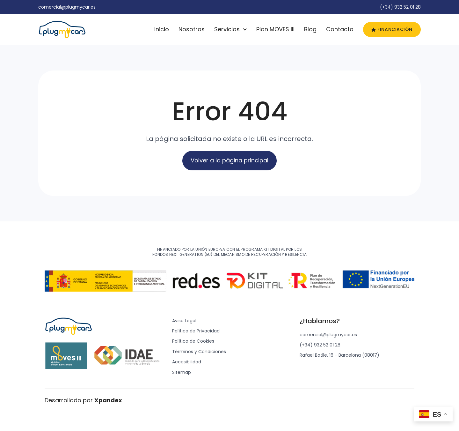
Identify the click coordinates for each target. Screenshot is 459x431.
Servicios (230, 29)
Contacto (339, 29)
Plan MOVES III (275, 29)
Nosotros (191, 29)
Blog (310, 29)
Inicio (161, 29)
